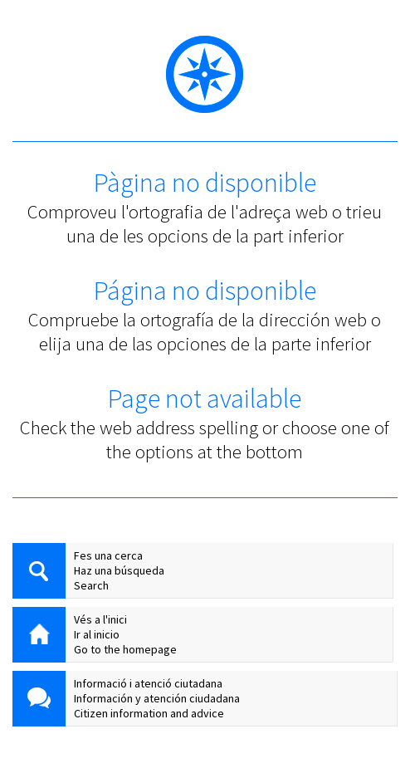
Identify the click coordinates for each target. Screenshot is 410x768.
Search (91, 585)
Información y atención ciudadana (157, 698)
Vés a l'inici (100, 619)
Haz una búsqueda (119, 570)
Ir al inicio (97, 634)
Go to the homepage (125, 649)
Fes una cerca (108, 555)
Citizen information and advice (149, 713)
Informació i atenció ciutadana (148, 683)
